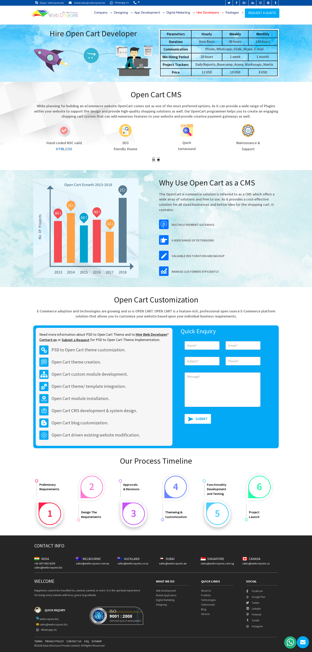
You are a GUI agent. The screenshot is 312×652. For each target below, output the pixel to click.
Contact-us (48, 339)
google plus (255, 597)
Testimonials (208, 604)
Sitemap (96, 641)
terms (38, 641)
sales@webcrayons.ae (173, 563)
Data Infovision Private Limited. (61, 645)
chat (303, 642)
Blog (203, 609)
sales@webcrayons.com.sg (217, 563)
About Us (206, 590)
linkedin (253, 608)
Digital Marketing (178, 12)
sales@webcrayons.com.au (92, 563)
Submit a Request (75, 340)
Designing (121, 12)
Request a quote (262, 13)
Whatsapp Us (119, 2)
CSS (72, 149)
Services (205, 614)
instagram (254, 626)
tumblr (252, 620)
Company (101, 12)
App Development (147, 12)
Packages (232, 12)
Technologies (208, 600)
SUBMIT (202, 418)
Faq (86, 641)
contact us (74, 641)
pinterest (253, 614)
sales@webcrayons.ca (256, 563)
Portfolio (206, 595)
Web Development (166, 590)
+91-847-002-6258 (44, 563)
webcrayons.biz (55, 2)
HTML (63, 149)
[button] (136, 2)
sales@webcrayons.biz (93, 2)
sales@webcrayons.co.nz (132, 563)
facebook (254, 591)
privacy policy (54, 641)
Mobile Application (166, 595)
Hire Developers (207, 12)
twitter (252, 603)
